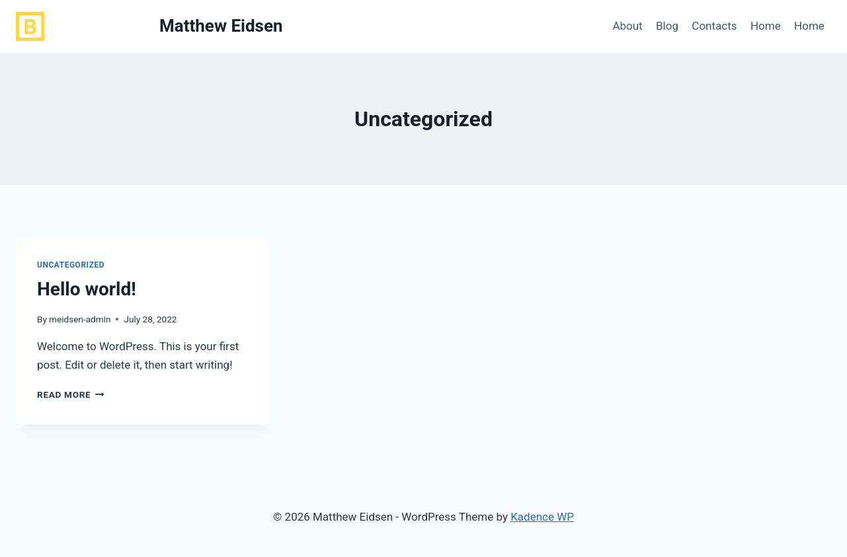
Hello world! (86, 289)
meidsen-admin (79, 319)
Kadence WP (542, 516)
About (627, 25)
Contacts (714, 25)
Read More (70, 394)
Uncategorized (70, 265)
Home (765, 25)
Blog (667, 25)
